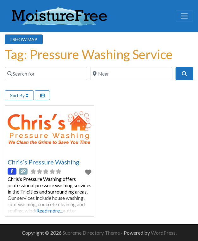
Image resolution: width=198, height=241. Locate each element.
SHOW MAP (23, 39)
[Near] (131, 73)
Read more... (49, 210)
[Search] (184, 73)
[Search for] (46, 73)
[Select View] (42, 95)
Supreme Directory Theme (92, 233)
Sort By (19, 95)
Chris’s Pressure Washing (43, 162)
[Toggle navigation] (184, 16)
